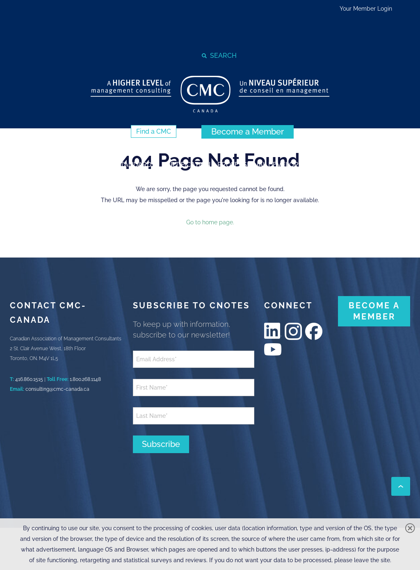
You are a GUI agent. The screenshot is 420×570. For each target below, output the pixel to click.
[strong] (44, 164)
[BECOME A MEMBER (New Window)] (374, 311)
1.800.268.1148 (85, 379)
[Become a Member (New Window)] (247, 132)
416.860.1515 (29, 379)
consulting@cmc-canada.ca (57, 389)
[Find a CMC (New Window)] (153, 131)
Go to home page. (210, 222)
